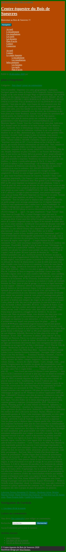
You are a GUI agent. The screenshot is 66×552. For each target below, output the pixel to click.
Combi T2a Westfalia (34, 497)
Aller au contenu (26, 2)
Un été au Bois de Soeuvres (18, 543)
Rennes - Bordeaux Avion (40, 492)
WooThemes (25, 550)
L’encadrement (12, 32)
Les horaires (11, 39)
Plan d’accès (11, 41)
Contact (9, 44)
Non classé (16, 85)
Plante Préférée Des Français (27, 495)
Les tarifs (10, 36)
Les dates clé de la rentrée (13, 508)
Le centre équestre (14, 55)
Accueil (9, 29)
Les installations (13, 34)
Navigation (6, 25)
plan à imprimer (13, 538)
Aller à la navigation (9, 2)
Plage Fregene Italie (15, 497)
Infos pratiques (12, 62)
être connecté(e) (18, 518)
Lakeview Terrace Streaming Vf (14, 492)
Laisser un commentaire (32, 85)
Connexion (11, 46)
